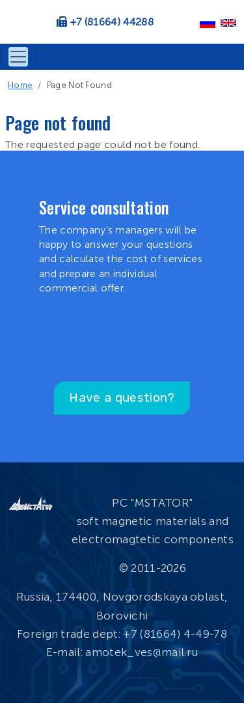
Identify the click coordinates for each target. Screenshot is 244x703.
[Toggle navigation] (18, 57)
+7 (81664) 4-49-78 (175, 634)
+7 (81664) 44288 (112, 22)
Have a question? (121, 397)
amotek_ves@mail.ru (141, 652)
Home (20, 85)
